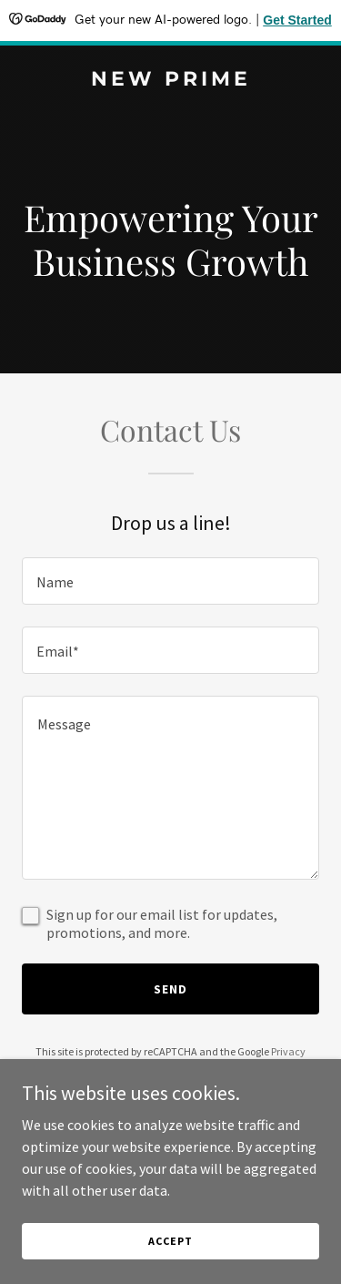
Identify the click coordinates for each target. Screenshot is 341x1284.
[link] (170, 80)
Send (170, 989)
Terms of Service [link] (181, 1068)
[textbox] (170, 581)
